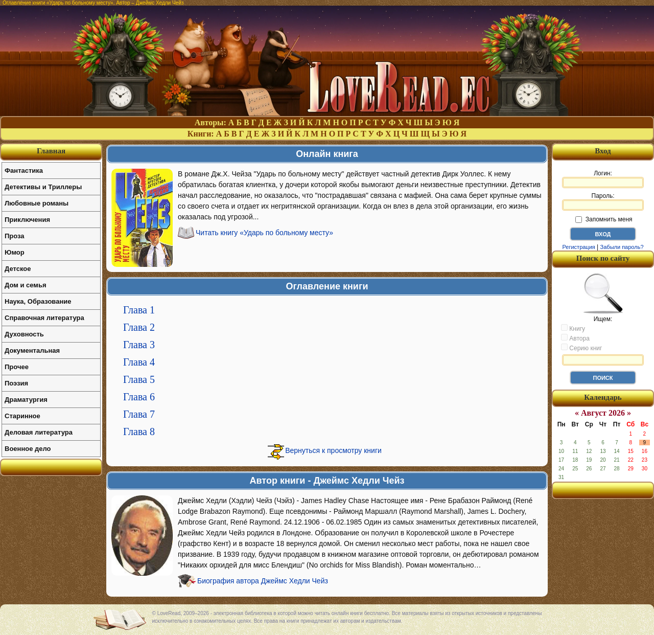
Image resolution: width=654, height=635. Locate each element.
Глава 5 (139, 379)
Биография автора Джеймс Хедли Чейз (262, 581)
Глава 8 (139, 431)
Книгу (573, 328)
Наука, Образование (38, 301)
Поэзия (16, 383)
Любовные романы (36, 203)
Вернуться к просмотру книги (333, 450)
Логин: (603, 179)
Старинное (22, 416)
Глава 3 (139, 344)
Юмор (15, 252)
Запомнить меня (603, 219)
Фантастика (24, 170)
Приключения (27, 219)
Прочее (17, 367)
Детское (18, 269)
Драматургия (26, 399)
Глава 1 (139, 309)
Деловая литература (39, 432)
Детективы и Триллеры (43, 187)
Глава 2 (139, 327)
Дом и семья (25, 285)
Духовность (24, 334)
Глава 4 (139, 362)
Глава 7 (139, 414)
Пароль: (603, 201)
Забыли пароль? (622, 247)
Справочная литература (44, 318)
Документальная (32, 350)
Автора (575, 338)
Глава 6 (139, 396)
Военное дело (28, 448)
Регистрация (578, 247)
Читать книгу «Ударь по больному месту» (264, 233)
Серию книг (581, 348)
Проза (15, 236)
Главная (51, 151)
